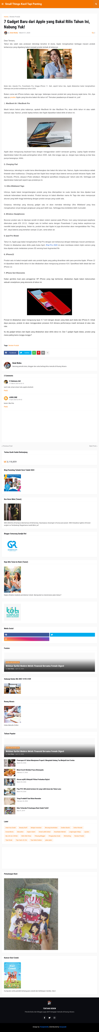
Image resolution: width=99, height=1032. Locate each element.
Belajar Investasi (36, 827)
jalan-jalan (48, 840)
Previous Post (7, 446)
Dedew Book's (65, 827)
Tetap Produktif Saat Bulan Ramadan (29, 799)
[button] (2, 4)
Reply (6, 390)
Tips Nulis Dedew (36, 840)
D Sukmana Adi (15, 381)
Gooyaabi (63, 1027)
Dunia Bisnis (10, 832)
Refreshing (67, 836)
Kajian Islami (31, 832)
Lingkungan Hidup (75, 832)
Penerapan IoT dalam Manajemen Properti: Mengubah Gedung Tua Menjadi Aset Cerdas (46, 760)
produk (13, 97)
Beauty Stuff (23, 827)
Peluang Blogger (40, 836)
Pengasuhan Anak (54, 836)
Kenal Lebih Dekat (44, 832)
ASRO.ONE (13, 397)
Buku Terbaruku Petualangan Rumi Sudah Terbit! (33, 808)
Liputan (86, 832)
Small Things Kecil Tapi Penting (23, 3)
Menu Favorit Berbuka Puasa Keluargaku (30, 770)
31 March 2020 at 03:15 (16, 383)
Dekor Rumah (78, 827)
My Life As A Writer (12, 836)
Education (20, 832)
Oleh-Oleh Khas (26, 836)
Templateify (44, 1027)
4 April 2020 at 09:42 (15, 399)
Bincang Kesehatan (51, 827)
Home (6, 17)
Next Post (92, 446)
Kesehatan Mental (60, 832)
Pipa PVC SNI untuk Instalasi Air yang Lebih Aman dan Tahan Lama (39, 789)
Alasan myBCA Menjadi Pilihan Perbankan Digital (33, 779)
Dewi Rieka (16, 363)
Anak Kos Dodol (11, 827)
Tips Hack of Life (21, 840)
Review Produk (15, 17)
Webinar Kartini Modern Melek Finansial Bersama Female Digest (35, 666)
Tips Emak (9, 840)
